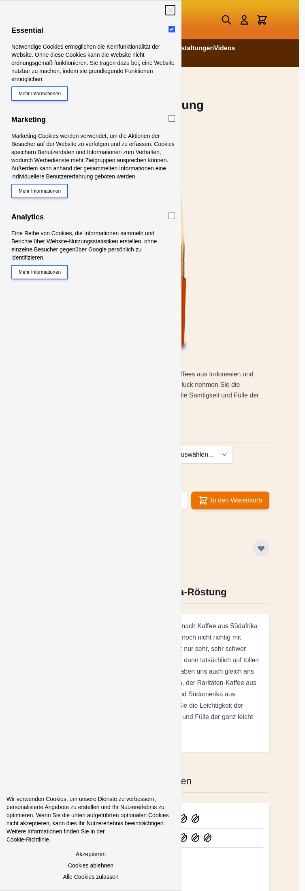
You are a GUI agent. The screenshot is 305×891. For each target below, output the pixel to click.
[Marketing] (171, 118)
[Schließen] (170, 10)
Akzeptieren (91, 854)
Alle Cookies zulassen (91, 877)
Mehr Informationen (40, 94)
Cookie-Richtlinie (27, 839)
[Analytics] (171, 216)
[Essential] (171, 29)
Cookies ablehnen (90, 865)
